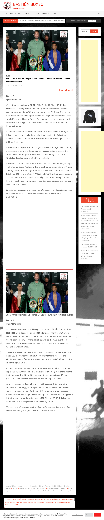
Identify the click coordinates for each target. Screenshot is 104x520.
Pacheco (64, 488)
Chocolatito (33, 486)
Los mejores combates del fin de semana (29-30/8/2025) (89, 208)
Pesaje (8, 75)
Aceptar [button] (97, 515)
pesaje (70, 488)
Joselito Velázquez (25, 488)
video (62, 491)
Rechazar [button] (88, 515)
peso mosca (11, 491)
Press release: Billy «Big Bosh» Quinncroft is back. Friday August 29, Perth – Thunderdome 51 (89, 236)
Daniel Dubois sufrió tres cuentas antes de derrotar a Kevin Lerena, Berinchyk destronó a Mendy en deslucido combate (37, 503)
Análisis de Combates (13, 14)
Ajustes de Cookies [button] (77, 515)
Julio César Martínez (39, 488)
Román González (35, 491)
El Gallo (59, 486)
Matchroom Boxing (53, 488)
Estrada (15, 488)
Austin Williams (11, 486)
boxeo (20, 486)
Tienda (36, 14)
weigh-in (68, 491)
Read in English (65, 90)
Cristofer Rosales (44, 486)
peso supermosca (22, 491)
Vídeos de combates (50, 14)
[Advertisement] (89, 71)
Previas (27, 14)
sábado (44, 491)
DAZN (54, 486)
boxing (26, 486)
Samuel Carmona (53, 491)
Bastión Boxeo (28, 4)
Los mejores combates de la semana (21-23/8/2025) (89, 245)
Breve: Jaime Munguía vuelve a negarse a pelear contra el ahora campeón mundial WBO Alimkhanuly (40, 499)
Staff (7, 85)
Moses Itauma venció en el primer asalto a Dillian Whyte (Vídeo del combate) (89, 255)
